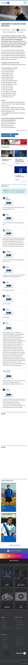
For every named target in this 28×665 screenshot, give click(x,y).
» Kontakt (3, 620)
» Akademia (18, 645)
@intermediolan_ (14, 560)
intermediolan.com (6, 136)
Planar (25, 663)
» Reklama (3, 624)
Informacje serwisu (11, 32)
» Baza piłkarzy (4, 637)
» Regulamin (4, 626)
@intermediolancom (14, 556)
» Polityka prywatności (6, 628)
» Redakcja (3, 622)
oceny (13, 136)
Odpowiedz (7, 204)
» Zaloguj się (18, 620)
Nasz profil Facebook (14, 551)
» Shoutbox (18, 626)
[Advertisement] (14, 430)
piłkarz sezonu (14, 134)
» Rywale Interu (4, 639)
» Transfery (3, 643)
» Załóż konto (18, 622)
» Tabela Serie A (18, 639)
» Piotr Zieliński (4, 648)
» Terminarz (3, 641)
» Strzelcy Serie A (19, 641)
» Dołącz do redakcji (20, 624)
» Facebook (18, 628)
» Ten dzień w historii (20, 637)
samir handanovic (5, 134)
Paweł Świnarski (21, 30)
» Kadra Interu (4, 645)
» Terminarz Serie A (19, 643)
